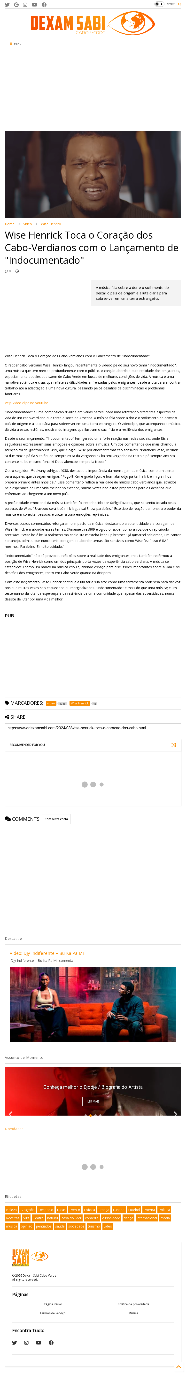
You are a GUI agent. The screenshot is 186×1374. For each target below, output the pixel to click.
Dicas (61, 1209)
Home (10, 224)
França (104, 1209)
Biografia (27, 1209)
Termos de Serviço (52, 1313)
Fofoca (89, 1209)
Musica (133, 1313)
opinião (26, 1226)
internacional (147, 1218)
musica (11, 1226)
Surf (26, 1218)
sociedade (76, 1226)
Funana (118, 1209)
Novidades (14, 1128)
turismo (94, 1226)
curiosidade (111, 1218)
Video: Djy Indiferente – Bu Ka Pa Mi (47, 953)
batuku (52, 1218)
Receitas (12, 1218)
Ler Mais (93, 1101)
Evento (74, 1209)
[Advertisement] (93, 90)
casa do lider (71, 1218)
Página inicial (53, 1304)
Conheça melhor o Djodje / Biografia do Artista (93, 1087)
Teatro (38, 1218)
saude (60, 1226)
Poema (149, 1209)
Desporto (45, 1209)
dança (128, 1218)
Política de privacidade (133, 1304)
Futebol (134, 1209)
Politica (164, 1209)
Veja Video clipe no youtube (26, 403)
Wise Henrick (51, 224)
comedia (92, 1218)
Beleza (11, 1209)
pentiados (44, 1226)
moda (165, 1218)
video (27, 224)
